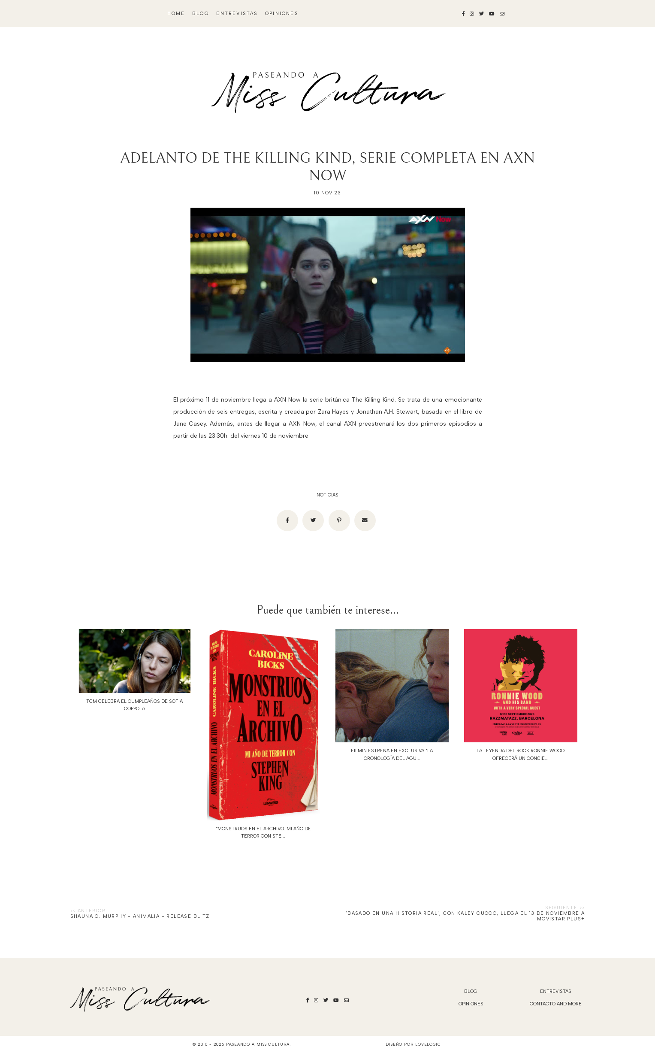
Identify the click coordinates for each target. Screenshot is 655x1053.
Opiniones (282, 13)
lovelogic (428, 1044)
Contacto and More (556, 1004)
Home (176, 13)
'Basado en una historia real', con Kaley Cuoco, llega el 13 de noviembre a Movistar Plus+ (465, 916)
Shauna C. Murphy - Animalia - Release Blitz (140, 916)
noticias (327, 495)
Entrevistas (237, 13)
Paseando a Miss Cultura (258, 1044)
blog (200, 13)
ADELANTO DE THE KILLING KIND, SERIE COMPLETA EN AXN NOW (327, 167)
